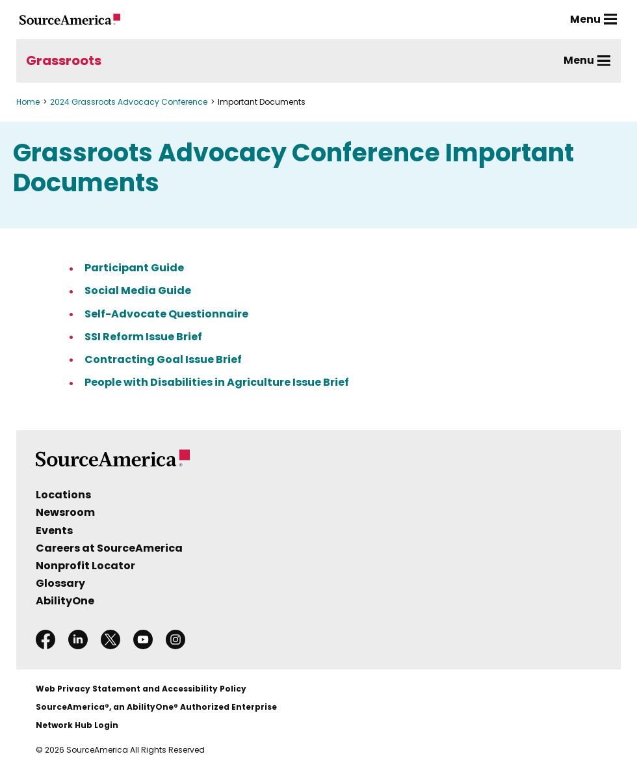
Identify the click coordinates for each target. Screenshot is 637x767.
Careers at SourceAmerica (109, 548)
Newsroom (65, 512)
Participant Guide (134, 267)
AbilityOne (65, 600)
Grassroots (63, 60)
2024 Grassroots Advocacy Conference (128, 101)
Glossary (60, 583)
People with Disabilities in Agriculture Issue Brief (216, 382)
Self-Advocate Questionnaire (166, 313)
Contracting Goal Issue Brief (163, 359)
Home (28, 101)
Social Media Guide (137, 290)
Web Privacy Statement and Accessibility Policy (141, 688)
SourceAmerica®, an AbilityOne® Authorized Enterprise (156, 706)
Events (54, 530)
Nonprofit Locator (85, 565)
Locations (63, 494)
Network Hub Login (77, 725)
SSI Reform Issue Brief (143, 336)
